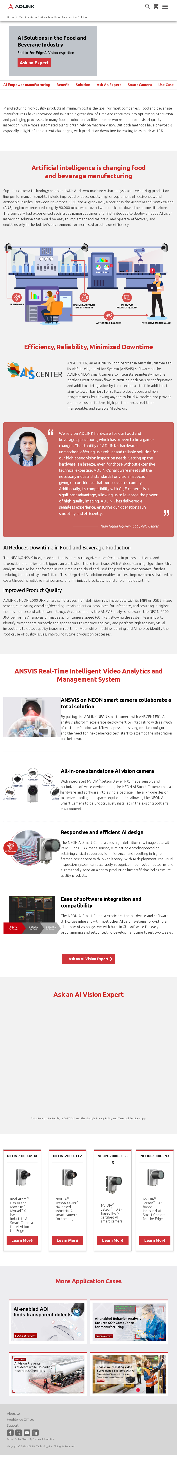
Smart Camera (140, 85)
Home (10, 17)
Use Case (166, 85)
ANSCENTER (77, 363)
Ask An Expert (109, 85)
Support (13, 1425)
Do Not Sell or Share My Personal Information (31, 1439)
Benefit (63, 85)
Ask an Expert (34, 62)
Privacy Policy (104, 1118)
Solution (83, 85)
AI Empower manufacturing (26, 85)
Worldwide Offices (20, 1419)
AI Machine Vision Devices (56, 17)
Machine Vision (28, 17)
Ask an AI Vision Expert (89, 959)
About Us (14, 1413)
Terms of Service (128, 1118)
